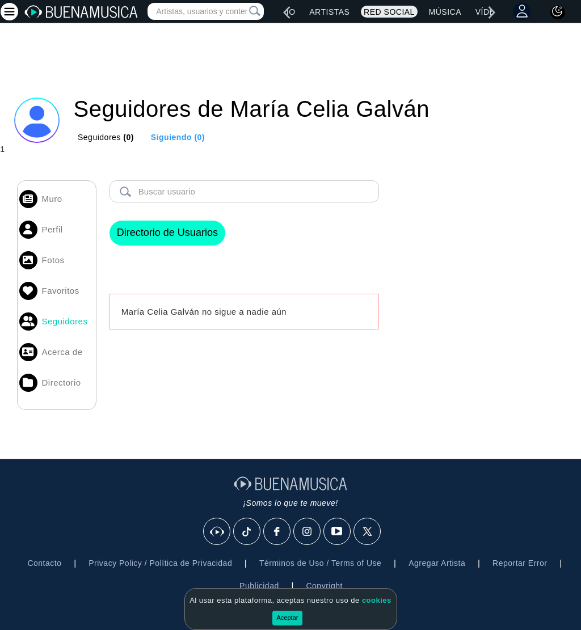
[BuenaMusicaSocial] (217, 532)
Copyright (324, 585)
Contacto (44, 563)
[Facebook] (277, 532)
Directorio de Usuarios (167, 232)
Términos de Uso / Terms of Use (320, 563)
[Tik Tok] (247, 532)
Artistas (329, 11)
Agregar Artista (437, 563)
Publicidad (259, 585)
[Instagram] (307, 532)
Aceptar (287, 617)
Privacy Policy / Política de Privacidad (160, 563)
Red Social (389, 11)
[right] (492, 12)
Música (445, 11)
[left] (286, 12)
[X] (367, 532)
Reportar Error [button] (519, 563)
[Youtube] (337, 532)
